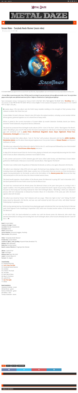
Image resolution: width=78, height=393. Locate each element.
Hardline (72, 138)
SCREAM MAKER (21, 365)
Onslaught (15, 134)
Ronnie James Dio (57, 173)
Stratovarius (7, 134)
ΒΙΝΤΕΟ (8, 365)
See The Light (7, 280)
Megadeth (44, 132)
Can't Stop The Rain (9, 265)
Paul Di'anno (22, 148)
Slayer (56, 132)
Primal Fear (71, 132)
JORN (66, 138)
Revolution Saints (9, 140)
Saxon (51, 132)
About (6, 1)
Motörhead (36, 132)
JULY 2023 (14, 365)
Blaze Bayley (31, 148)
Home (2, 1)
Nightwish (62, 132)
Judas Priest (27, 132)
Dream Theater (62, 140)
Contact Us (10, 1)
